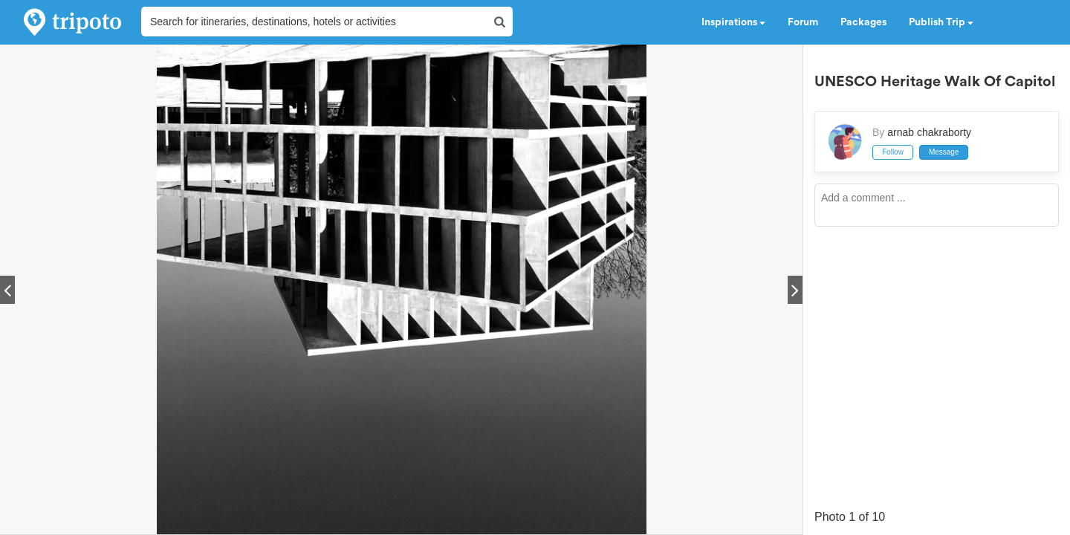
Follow (893, 152)
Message (944, 152)
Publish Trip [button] (941, 22)
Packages (863, 22)
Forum (803, 22)
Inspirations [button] (733, 22)
